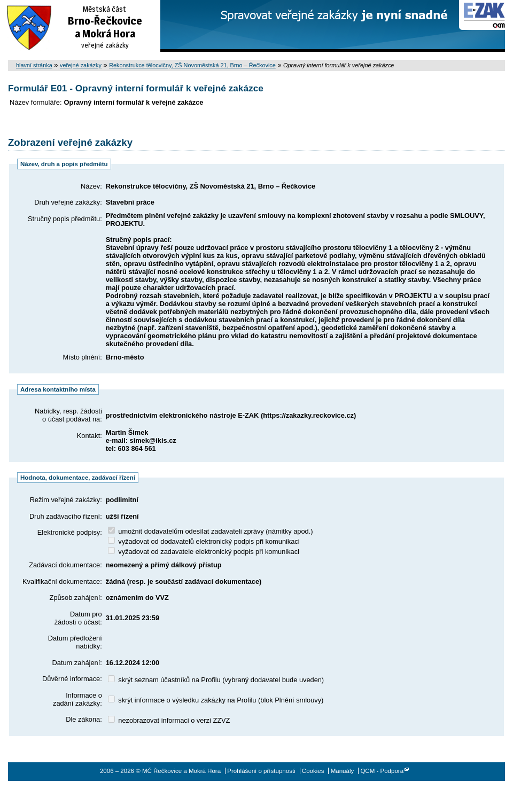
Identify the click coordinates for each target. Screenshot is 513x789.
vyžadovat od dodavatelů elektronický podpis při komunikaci (204, 541)
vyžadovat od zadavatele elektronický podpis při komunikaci (203, 552)
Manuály (342, 771)
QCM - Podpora (381, 771)
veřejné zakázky (81, 65)
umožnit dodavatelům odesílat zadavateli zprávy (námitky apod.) (210, 531)
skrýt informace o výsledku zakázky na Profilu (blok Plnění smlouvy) (216, 700)
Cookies (313, 771)
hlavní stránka (34, 65)
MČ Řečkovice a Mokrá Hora (80, 26)
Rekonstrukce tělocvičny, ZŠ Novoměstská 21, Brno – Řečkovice (192, 65)
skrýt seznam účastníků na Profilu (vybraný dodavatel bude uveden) (216, 680)
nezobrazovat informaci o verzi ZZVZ (169, 720)
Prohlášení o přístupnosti (261, 771)
